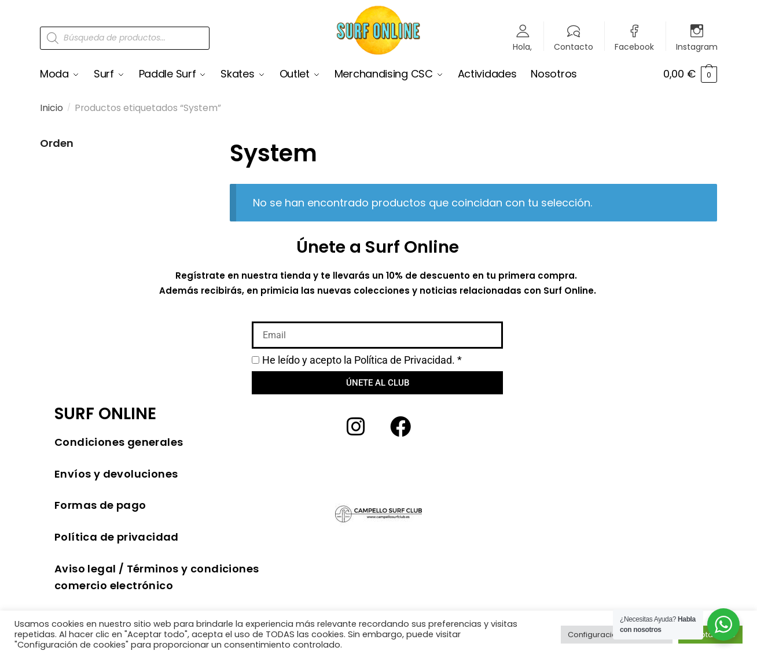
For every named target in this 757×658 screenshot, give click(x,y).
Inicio (51, 107)
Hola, (522, 46)
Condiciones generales (118, 442)
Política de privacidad (116, 537)
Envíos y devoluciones (116, 474)
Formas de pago (100, 505)
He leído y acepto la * (362, 360)
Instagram (697, 46)
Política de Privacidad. (404, 360)
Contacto (573, 46)
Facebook (634, 46)
